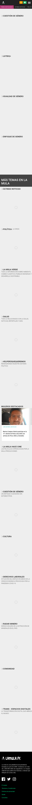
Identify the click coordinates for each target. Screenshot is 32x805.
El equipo (4, 785)
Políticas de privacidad (8, 791)
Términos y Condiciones (9, 788)
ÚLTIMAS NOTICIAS (20, 7)
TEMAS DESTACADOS (7, 7)
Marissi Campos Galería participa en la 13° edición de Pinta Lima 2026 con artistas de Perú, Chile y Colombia (15, 434)
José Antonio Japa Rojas (9, 427)
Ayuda (3, 794)
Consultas (5, 797)
